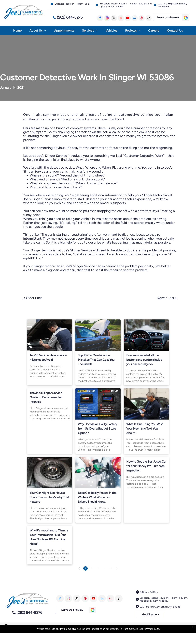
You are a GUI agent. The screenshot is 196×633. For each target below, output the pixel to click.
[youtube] (128, 18)
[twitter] (114, 18)
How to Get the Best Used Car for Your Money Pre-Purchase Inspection (146, 466)
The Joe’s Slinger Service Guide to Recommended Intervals (46, 397)
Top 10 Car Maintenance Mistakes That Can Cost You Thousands (96, 359)
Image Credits (164, 626)
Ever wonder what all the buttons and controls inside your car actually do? (144, 359)
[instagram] (107, 18)
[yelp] (142, 18)
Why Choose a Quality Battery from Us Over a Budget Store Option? (97, 428)
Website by (179, 626)
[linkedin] (135, 18)
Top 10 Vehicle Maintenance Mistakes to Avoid (48, 357)
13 (110, 568)
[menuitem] (17, 31)
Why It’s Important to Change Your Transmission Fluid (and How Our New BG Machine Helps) (49, 537)
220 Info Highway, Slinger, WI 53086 (160, 606)
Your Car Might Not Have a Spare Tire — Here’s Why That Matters (49, 497)
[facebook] (100, 18)
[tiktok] (148, 18)
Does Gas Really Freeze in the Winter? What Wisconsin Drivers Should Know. (97, 497)
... (104, 568)
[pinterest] (121, 18)
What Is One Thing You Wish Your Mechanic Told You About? (144, 428)
